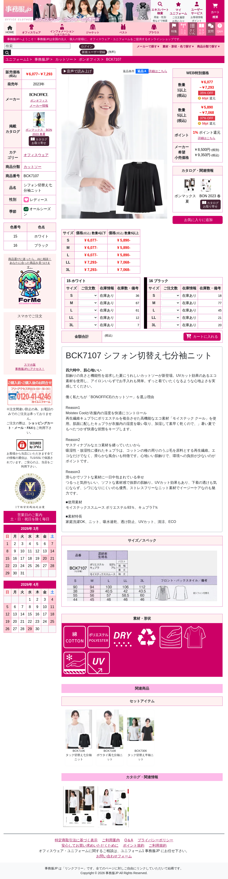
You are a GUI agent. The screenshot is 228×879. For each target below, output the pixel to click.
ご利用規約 (158, 845)
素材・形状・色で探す (177, 46)
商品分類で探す (207, 46)
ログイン (87, 46)
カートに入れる (202, 336)
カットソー (64, 59)
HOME (10, 30)
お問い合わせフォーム (114, 856)
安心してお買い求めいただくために (89, 845)
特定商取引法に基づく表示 (76, 840)
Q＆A (128, 840)
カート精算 (215, 11)
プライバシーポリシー (155, 840)
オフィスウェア (36, 155)
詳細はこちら (158, 71)
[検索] (37, 46)
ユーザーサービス (197, 12)
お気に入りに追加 (198, 220)
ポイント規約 (133, 845)
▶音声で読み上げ (77, 71)
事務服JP (42, 59)
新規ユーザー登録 (93, 52)
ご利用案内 (111, 840)
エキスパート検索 (160, 12)
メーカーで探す (147, 46)
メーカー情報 (39, 105)
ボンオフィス (89, 59)
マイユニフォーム (178, 12)
